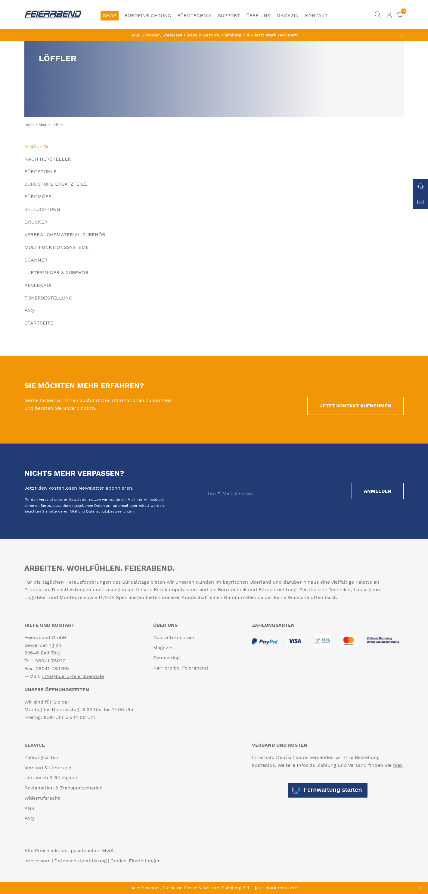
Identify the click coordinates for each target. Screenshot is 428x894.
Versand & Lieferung (47, 767)
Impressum (37, 861)
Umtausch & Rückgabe (50, 777)
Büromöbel (39, 196)
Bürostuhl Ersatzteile (55, 184)
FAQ (29, 310)
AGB (73, 511)
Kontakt (316, 15)
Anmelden (377, 491)
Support (229, 15)
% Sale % (36, 146)
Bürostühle (40, 171)
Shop (109, 15)
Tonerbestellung (48, 298)
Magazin (287, 15)
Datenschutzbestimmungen (110, 511)
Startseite (38, 323)
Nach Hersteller (47, 159)
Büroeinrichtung (148, 15)
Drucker (36, 222)
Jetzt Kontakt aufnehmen (355, 406)
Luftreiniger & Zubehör (56, 272)
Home (29, 125)
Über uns (258, 15)
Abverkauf (38, 285)
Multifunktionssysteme (56, 247)
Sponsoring (166, 657)
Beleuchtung (42, 209)
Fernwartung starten (332, 789)
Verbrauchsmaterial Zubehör (64, 234)
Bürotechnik (194, 15)
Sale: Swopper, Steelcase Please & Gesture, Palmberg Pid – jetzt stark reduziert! (214, 35)
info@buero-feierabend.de (73, 676)
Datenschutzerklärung (80, 861)
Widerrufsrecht (42, 798)
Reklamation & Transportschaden (63, 788)
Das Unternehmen (174, 637)
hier (397, 765)
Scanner (36, 260)
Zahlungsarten (41, 757)
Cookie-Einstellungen (135, 861)
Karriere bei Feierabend (180, 668)
